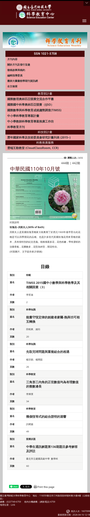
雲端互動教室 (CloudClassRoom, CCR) (33, 148)
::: (4, 53)
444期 (65, 163)
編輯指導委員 (14, 75)
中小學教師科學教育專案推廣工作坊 (30, 121)
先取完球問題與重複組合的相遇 (47, 352)
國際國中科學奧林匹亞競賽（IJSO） (30, 104)
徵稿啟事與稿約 (16, 70)
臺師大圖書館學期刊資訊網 (22, 81)
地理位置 (4, 504)
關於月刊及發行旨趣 (18, 64)
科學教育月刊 (16, 127)
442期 (76, 163)
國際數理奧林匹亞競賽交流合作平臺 (30, 99)
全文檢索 (12, 86)
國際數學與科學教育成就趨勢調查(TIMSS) (34, 110)
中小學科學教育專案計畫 (23, 116)
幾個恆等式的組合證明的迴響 (46, 416)
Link (13, 504)
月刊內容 (12, 59)
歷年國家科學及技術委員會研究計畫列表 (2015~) (39, 137)
